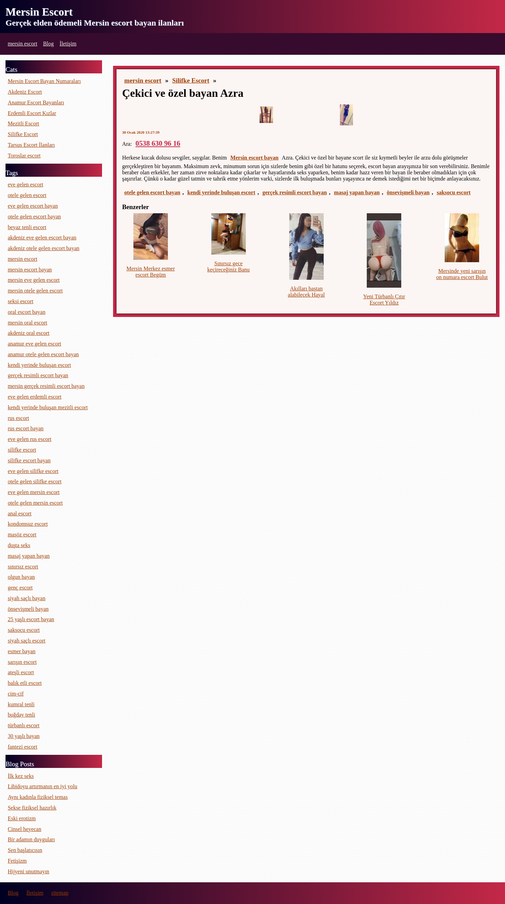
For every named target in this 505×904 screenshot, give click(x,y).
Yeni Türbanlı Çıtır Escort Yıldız (384, 300)
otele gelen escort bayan (152, 192)
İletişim (68, 44)
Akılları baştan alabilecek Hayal (306, 292)
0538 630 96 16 (157, 143)
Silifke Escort (191, 80)
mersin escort (22, 44)
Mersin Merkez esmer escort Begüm (151, 272)
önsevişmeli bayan (408, 192)
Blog (48, 44)
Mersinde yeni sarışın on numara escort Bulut (462, 274)
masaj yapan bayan (357, 192)
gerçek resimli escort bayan (294, 192)
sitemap (60, 893)
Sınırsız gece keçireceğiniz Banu (228, 266)
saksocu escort (454, 192)
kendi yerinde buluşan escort (221, 192)
